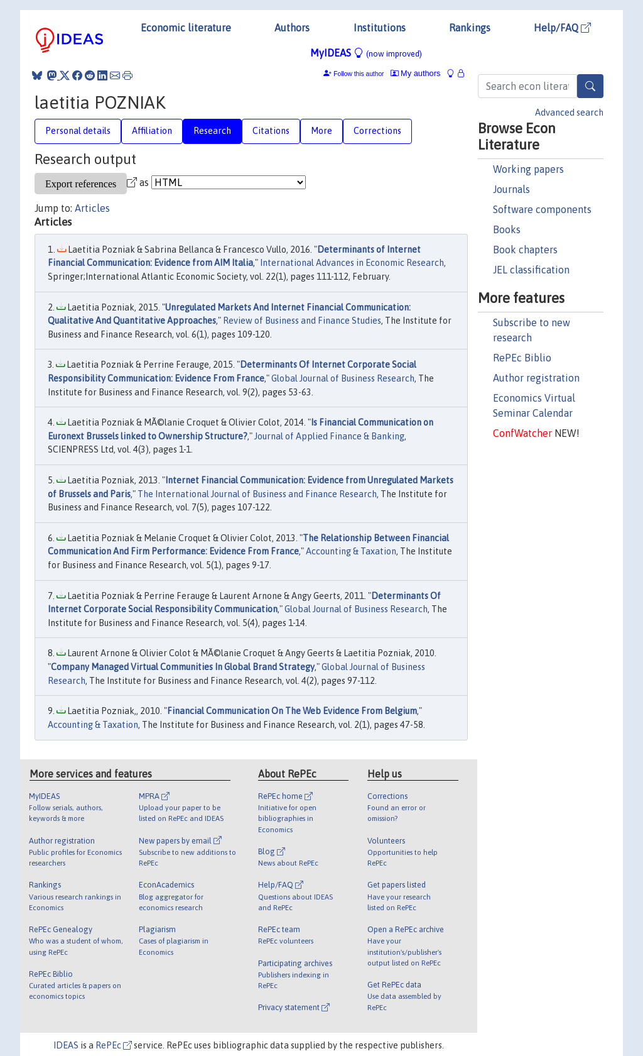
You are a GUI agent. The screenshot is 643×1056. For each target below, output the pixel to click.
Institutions (380, 27)
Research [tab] (212, 131)
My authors (416, 73)
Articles (92, 208)
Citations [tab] (270, 131)
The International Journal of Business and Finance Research (257, 494)
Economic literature (186, 27)
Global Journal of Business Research (342, 378)
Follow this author (358, 73)
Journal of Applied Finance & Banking (329, 436)
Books (507, 229)
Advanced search (569, 112)
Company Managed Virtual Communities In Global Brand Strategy (183, 667)
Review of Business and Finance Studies (302, 321)
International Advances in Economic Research (352, 263)
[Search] (590, 86)
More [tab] (321, 131)
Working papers (528, 169)
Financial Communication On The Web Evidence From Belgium (292, 711)
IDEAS (65, 1045)
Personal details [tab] (78, 131)
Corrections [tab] (377, 131)
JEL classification (531, 269)
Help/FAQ (562, 27)
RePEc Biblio (522, 357)
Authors (292, 27)
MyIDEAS (366, 52)
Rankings (469, 27)
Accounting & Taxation (351, 551)
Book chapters (525, 249)
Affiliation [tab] (152, 131)
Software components (542, 209)
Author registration (536, 377)
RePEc (113, 1045)
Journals (511, 189)
